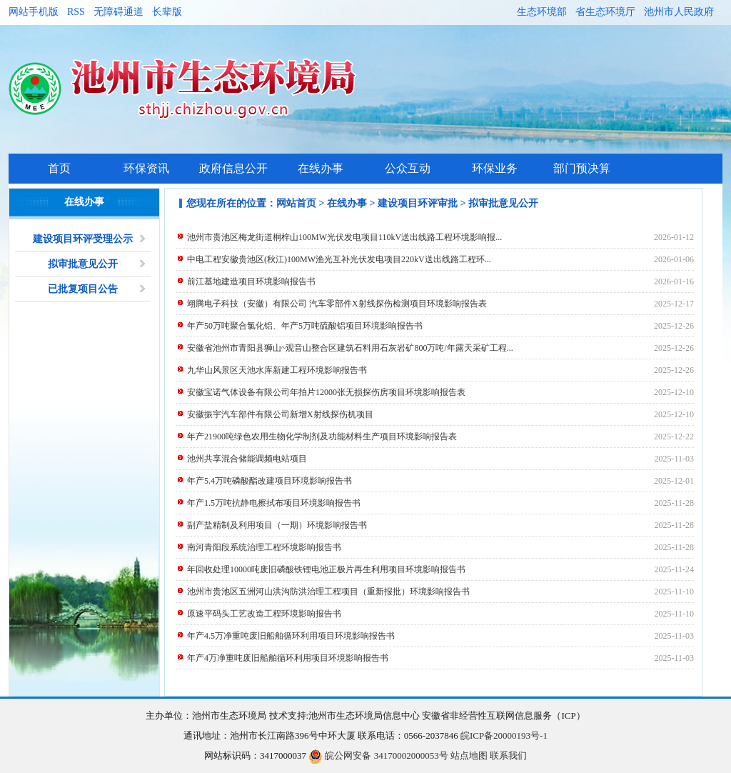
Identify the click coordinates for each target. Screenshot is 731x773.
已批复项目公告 (83, 289)
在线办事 (320, 168)
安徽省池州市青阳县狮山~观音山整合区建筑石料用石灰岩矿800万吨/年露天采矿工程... (350, 348)
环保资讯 (146, 168)
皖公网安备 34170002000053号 (378, 755)
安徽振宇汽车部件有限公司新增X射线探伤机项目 (280, 414)
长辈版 (167, 11)
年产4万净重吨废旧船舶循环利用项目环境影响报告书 (287, 658)
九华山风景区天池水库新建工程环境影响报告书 (277, 370)
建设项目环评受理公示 (83, 239)
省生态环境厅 (605, 11)
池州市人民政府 (679, 11)
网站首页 (296, 203)
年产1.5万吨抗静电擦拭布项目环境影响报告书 (274, 503)
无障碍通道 (118, 11)
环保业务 (495, 168)
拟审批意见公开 (83, 264)
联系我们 (508, 755)
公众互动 (407, 168)
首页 (59, 168)
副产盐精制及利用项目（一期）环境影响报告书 (277, 525)
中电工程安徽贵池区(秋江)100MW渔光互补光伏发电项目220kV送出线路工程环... (339, 259)
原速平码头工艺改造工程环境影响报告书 (264, 614)
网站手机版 (34, 11)
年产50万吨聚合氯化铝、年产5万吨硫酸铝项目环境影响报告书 (305, 326)
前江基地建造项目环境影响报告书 (251, 281)
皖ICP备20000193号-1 (504, 735)
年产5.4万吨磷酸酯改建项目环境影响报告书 (269, 481)
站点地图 (469, 755)
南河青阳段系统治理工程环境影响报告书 (264, 547)
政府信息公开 (233, 168)
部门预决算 (581, 168)
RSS (76, 11)
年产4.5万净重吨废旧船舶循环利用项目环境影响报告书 (291, 636)
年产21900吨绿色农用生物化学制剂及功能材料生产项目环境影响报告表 (322, 437)
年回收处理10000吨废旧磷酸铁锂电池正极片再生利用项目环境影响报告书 (326, 569)
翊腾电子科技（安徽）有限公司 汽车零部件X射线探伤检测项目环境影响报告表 (337, 304)
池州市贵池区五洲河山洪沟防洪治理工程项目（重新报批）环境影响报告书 (328, 592)
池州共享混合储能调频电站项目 (247, 459)
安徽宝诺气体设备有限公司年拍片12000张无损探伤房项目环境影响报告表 (326, 392)
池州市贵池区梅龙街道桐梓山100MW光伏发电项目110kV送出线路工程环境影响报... (344, 237)
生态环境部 (542, 11)
